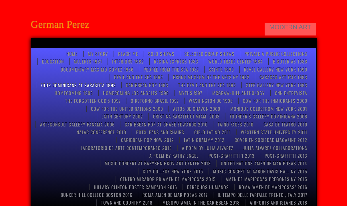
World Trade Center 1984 (235, 61)
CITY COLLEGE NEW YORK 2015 (173, 171)
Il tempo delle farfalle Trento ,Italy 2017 (262, 195)
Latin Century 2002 (122, 116)
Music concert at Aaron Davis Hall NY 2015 (260, 171)
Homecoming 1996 (74, 93)
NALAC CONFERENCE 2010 (101, 132)
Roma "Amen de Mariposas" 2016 (273, 187)
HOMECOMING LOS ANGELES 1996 (136, 93)
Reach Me (128, 54)
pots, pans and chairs (160, 132)
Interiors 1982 (128, 61)
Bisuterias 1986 (290, 61)
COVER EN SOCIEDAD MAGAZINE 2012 (271, 140)
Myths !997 (190, 93)
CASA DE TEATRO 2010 (285, 124)
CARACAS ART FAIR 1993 (283, 77)
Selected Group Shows (210, 54)
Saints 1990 (221, 69)
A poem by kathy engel (174, 155)
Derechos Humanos (208, 187)
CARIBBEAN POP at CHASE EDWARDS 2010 (166, 124)
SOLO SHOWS (161, 54)
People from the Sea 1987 (171, 69)
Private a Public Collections (276, 54)
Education (53, 61)
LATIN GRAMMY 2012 (204, 140)
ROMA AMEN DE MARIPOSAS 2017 (175, 195)
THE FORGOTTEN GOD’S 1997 (93, 101)
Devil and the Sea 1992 (138, 77)
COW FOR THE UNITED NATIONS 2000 (127, 109)
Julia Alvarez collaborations (275, 148)
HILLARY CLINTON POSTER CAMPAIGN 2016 (135, 187)
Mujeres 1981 (88, 61)
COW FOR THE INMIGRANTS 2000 (275, 101)
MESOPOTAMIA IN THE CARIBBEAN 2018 (201, 202)
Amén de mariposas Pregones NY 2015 (266, 179)
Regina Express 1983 (176, 61)
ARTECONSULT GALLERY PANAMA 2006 (77, 124)
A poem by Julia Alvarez (207, 148)
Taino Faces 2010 (235, 124)
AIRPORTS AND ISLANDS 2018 (278, 202)
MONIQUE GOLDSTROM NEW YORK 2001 (268, 109)
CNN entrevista (291, 93)
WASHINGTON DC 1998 (211, 101)
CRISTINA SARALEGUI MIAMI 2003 (186, 116)
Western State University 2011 (274, 132)
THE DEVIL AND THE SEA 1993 (207, 85)
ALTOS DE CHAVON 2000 (196, 109)
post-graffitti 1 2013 (232, 155)
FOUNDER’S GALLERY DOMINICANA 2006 (268, 116)
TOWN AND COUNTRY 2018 (126, 202)
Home (72, 54)
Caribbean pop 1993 (147, 85)
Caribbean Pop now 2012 (147, 140)
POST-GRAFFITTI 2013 (286, 155)
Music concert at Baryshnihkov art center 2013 (158, 163)
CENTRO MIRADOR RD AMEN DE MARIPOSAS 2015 (168, 179)
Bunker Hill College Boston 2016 (96, 195)
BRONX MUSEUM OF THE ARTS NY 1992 (211, 77)
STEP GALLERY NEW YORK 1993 (276, 85)
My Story (98, 54)
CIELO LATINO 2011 (212, 132)
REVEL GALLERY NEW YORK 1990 (275, 69)
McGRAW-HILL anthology (238, 93)
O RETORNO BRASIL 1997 (155, 101)
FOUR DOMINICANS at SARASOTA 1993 (78, 85)
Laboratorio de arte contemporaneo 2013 (126, 148)
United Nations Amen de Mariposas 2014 (264, 163)
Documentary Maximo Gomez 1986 (97, 69)
